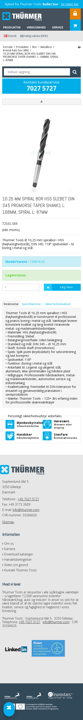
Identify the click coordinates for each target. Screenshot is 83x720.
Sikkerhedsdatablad (57, 304)
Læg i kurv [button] (58, 287)
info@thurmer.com (56, 622)
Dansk (10, 36)
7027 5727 (41, 88)
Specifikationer (31, 304)
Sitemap (8, 522)
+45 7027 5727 (28, 499)
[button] (41, 102)
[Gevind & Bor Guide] (9, 709)
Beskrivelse (11, 304)
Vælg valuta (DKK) (34, 36)
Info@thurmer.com (26, 510)
